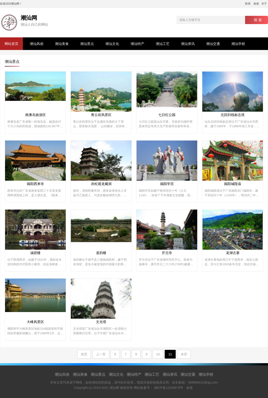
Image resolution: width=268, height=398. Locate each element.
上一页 (101, 354)
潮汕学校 (238, 44)
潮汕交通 (213, 44)
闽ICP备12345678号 (168, 388)
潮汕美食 (62, 44)
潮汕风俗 (37, 44)
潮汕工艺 (163, 44)
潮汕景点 (87, 44)
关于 (264, 3)
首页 (84, 354)
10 (158, 354)
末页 (184, 354)
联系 (248, 3)
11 (170, 354)
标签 (256, 3)
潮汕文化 (112, 44)
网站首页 (11, 44)
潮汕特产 (137, 44)
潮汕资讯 (188, 44)
